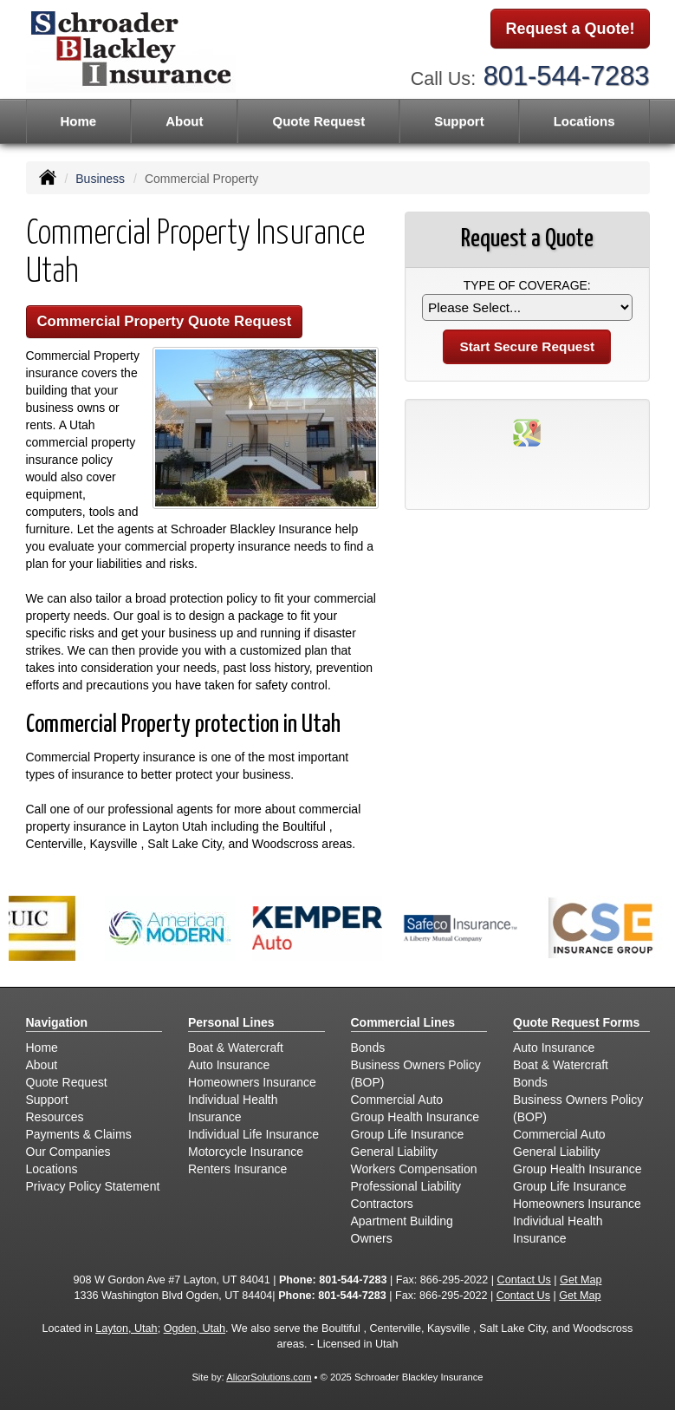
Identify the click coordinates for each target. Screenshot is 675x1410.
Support (47, 1099)
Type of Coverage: (527, 285)
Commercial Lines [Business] (403, 1022)
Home (78, 121)
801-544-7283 (567, 76)
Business (100, 179)
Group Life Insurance (407, 1134)
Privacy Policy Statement (93, 1186)
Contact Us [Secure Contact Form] (524, 1280)
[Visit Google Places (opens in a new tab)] (527, 432)
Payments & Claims (79, 1134)
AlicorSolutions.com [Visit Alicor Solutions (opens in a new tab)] (268, 1377)
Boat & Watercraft (235, 1047)
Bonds (368, 1047)
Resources (55, 1117)
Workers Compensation (414, 1169)
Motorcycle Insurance (245, 1152)
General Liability (394, 1152)
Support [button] (459, 121)
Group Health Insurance (415, 1117)
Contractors (382, 1204)
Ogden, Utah (194, 1328)
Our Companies (68, 1152)
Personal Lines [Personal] (231, 1022)
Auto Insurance (228, 1065)
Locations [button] (584, 121)
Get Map (580, 1280)
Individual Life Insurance (253, 1134)
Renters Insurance (237, 1169)
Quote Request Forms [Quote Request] (576, 1022)
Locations (52, 1169)
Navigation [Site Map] (57, 1022)
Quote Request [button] (318, 121)
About (184, 121)
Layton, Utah (126, 1328)
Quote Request (66, 1082)
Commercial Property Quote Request (164, 321)
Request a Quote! (569, 28)
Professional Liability (406, 1186)
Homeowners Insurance (252, 1082)
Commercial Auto (397, 1099)
